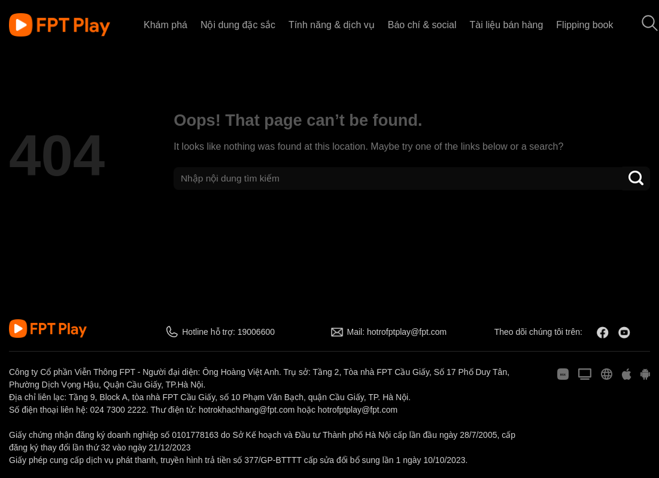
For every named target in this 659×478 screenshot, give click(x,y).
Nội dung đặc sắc (238, 25)
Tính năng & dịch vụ (331, 25)
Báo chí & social (422, 25)
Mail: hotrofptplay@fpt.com (397, 332)
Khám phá (165, 25)
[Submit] (636, 178)
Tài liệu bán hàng (506, 25)
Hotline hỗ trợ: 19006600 (228, 332)
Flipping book (584, 25)
